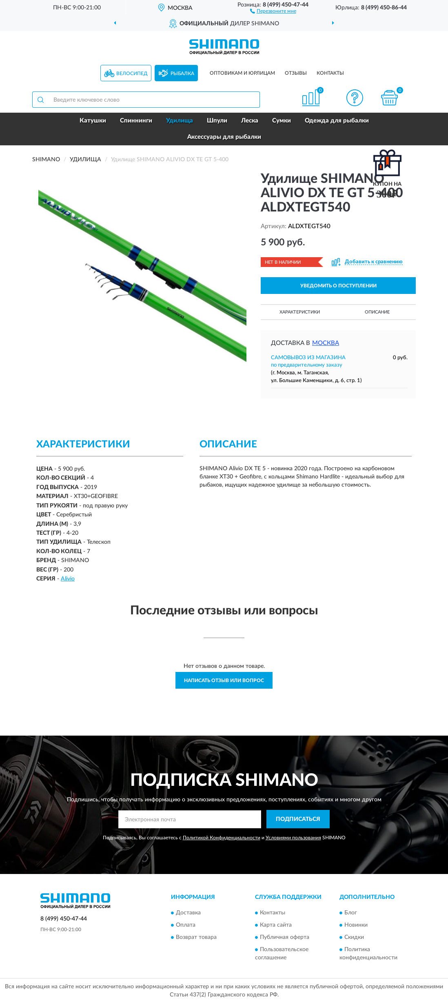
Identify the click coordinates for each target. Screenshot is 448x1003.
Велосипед (132, 73)
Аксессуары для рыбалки (224, 137)
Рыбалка (182, 73)
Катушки (93, 121)
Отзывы (296, 73)
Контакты (330, 73)
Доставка (188, 913)
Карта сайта (276, 925)
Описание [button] (377, 312)
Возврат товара (196, 938)
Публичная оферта (284, 938)
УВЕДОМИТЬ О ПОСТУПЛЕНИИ (338, 285)
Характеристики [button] (299, 312)
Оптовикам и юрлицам (242, 73)
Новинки (356, 925)
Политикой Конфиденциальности (221, 837)
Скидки (354, 938)
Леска (249, 121)
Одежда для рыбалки (337, 121)
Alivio (68, 579)
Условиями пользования (293, 837)
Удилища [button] (179, 121)
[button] (273, 10)
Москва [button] (325, 343)
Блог (350, 913)
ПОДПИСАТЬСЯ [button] (298, 819)
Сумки (281, 121)
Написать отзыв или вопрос (224, 680)
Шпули (217, 121)
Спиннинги (136, 121)
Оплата (185, 925)
